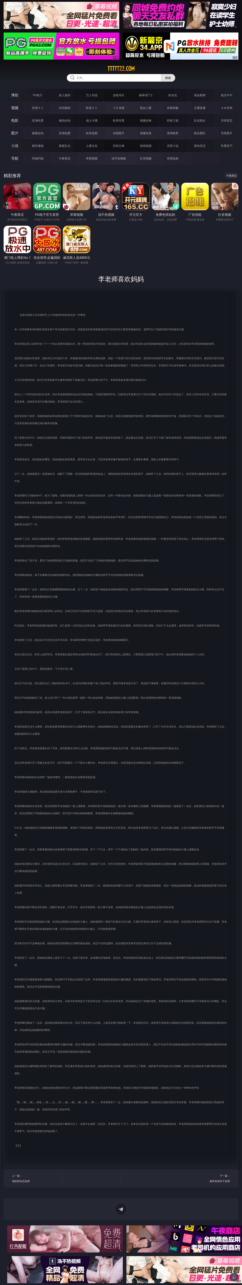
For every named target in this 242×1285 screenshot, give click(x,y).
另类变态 (226, 120)
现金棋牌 (200, 95)
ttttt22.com (121, 68)
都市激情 (38, 146)
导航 (14, 158)
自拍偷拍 (64, 108)
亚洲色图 (64, 133)
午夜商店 (64, 158)
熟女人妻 (146, 108)
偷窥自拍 (38, 133)
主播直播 (200, 108)
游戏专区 (118, 95)
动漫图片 (118, 133)
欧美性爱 (118, 120)
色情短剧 (172, 158)
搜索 (168, 78)
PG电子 (37, 95)
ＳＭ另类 (226, 108)
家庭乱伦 (64, 146)
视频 (14, 107)
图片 (14, 133)
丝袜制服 (172, 108)
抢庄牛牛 (226, 95)
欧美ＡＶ (92, 108)
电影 (14, 120)
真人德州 (64, 95)
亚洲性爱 (38, 120)
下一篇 (206, 1179)
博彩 (14, 95)
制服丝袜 (146, 120)
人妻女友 (92, 146)
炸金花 (172, 95)
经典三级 (172, 120)
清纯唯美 (172, 133)
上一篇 (36, 1179)
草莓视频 (92, 158)
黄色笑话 (200, 146)
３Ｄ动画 (118, 108)
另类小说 (172, 146)
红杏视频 (146, 158)
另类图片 (226, 133)
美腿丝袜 (146, 133)
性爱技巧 (226, 146)
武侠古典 (118, 146)
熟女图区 (200, 133)
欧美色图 (92, 133)
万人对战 (92, 95)
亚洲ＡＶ (38, 108)
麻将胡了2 (145, 95)
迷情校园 (146, 146)
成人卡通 (92, 120)
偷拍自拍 (64, 120)
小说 (14, 145)
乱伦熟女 (200, 120)
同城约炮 (38, 158)
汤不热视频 (118, 158)
